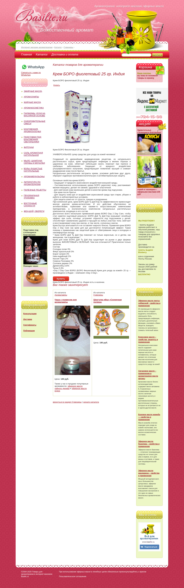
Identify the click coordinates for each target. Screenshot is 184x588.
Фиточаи (29, 147)
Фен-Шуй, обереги (34, 211)
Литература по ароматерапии (32, 183)
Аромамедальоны (34, 176)
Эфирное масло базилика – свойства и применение (149, 444)
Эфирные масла (33, 91)
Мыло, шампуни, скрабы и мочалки (34, 162)
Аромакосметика (34, 108)
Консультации (30, 314)
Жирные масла (32, 102)
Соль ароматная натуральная (33, 154)
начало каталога (91, 402)
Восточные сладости (30, 204)
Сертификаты (29, 325)
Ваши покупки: (144, 73)
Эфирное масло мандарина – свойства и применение (149, 473)
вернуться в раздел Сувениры (67, 402)
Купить (56, 85)
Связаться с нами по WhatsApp (33, 72)
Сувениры (98, 295)
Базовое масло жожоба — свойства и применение (149, 417)
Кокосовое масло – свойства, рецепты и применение (148, 339)
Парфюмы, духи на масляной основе (34, 114)
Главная (26, 54)
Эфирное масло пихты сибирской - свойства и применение (149, 303)
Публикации (29, 331)
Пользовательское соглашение (72, 576)
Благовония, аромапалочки (32, 130)
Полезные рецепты (35, 190)
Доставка (27, 319)
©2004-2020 (26, 572)
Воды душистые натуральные (33, 169)
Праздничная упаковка (31, 196)
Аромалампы (31, 97)
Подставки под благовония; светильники (32, 139)
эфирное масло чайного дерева (69, 387)
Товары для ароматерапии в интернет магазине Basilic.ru (36, 574)
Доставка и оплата (64, 54)
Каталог (42, 54)
